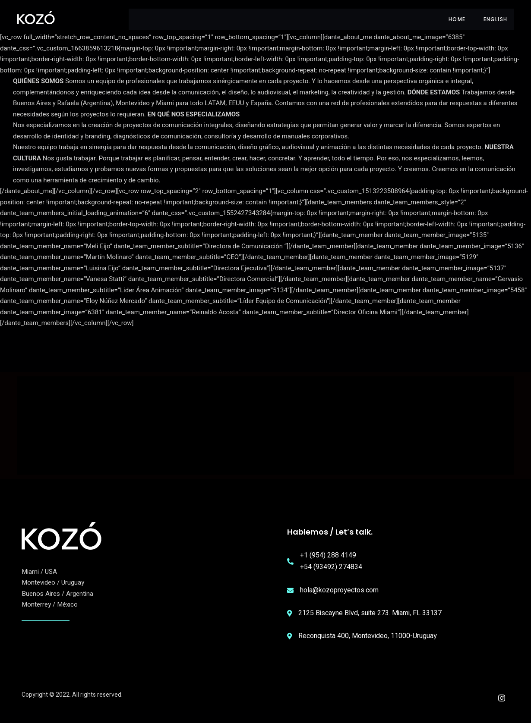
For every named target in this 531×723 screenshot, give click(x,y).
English (495, 19)
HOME (455, 19)
